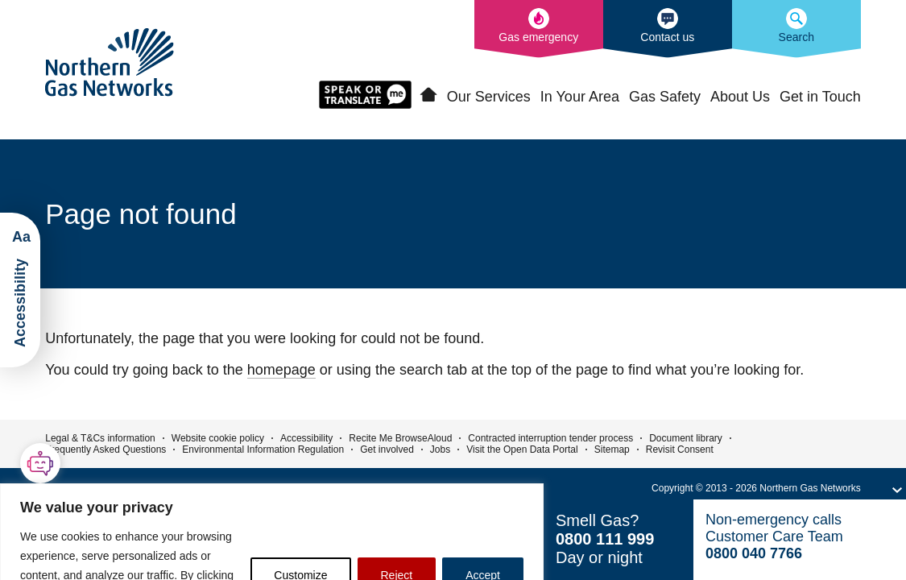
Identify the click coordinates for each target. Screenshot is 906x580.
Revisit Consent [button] (680, 449)
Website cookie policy (218, 438)
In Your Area (579, 97)
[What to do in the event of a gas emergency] (538, 29)
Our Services (489, 97)
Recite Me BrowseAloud (400, 438)
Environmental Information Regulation (263, 449)
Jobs (440, 449)
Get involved (387, 449)
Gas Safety (665, 97)
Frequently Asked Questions (105, 449)
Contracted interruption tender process (550, 438)
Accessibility (306, 438)
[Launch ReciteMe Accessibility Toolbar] (20, 290)
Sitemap (612, 449)
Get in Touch (820, 97)
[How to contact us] (667, 29)
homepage (281, 370)
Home (428, 95)
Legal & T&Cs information (100, 438)
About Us (740, 97)
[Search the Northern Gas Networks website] (796, 29)
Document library (685, 438)
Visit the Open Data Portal (522, 449)
